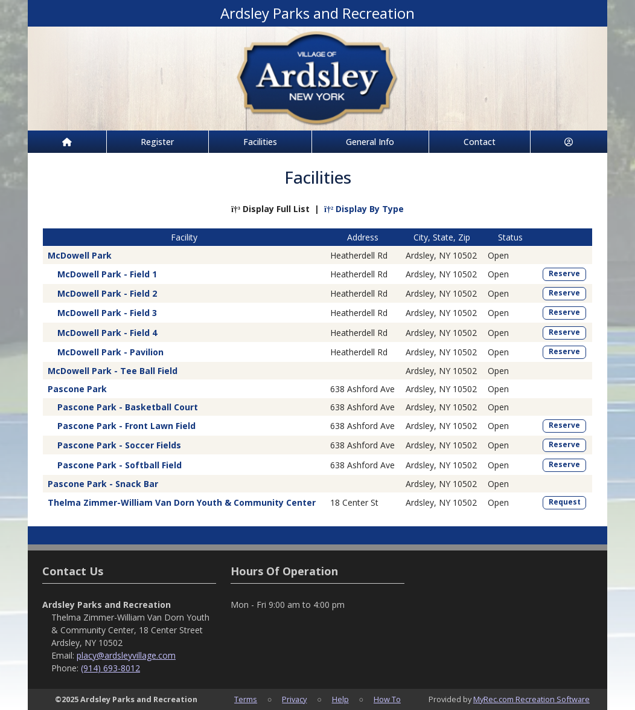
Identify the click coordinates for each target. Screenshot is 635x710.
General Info (370, 141)
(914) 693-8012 (110, 668)
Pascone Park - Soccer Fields (119, 445)
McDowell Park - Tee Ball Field (112, 370)
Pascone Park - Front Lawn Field (126, 425)
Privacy (294, 699)
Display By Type (364, 209)
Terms (245, 699)
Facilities (260, 141)
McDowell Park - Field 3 (107, 312)
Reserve (564, 273)
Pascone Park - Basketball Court (127, 407)
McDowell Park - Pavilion (110, 352)
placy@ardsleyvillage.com (126, 655)
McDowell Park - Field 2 (107, 293)
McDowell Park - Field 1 (107, 274)
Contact (480, 141)
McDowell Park (80, 255)
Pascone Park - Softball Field (119, 465)
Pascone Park (77, 389)
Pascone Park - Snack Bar (103, 483)
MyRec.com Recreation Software (531, 699)
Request (565, 502)
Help (340, 699)
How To (387, 699)
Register (157, 141)
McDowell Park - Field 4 (107, 332)
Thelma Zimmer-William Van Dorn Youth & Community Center (182, 502)
